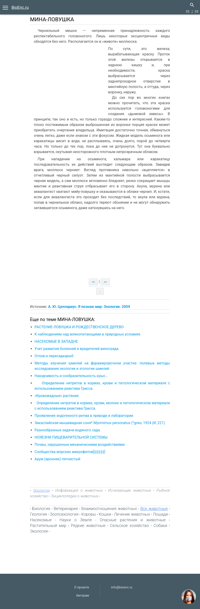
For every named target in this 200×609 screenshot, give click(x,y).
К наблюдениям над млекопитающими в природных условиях (87, 334)
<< (187, 11)
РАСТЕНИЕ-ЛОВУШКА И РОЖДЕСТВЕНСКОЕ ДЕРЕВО (79, 327)
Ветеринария (66, 508)
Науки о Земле (76, 519)
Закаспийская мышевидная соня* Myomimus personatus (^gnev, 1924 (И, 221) (100, 423)
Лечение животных (132, 514)
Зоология (41, 490)
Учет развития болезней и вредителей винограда (77, 349)
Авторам (82, 595)
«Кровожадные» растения (57, 396)
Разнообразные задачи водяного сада (67, 430)
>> (196, 11)
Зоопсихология (64, 514)
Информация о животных (79, 490)
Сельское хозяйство (129, 525)
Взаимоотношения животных (109, 508)
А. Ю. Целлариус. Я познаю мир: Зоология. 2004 (89, 306)
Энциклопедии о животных (74, 496)
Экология (39, 531)
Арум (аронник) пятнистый (57, 459)
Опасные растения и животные (133, 519)
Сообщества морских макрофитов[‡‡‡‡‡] (70, 452)
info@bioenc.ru (121, 587)
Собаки (160, 525)
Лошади (160, 514)
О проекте (81, 587)
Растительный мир (48, 525)
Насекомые (41, 519)
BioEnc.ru (20, 7)
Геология (38, 514)
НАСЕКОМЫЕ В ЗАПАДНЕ (56, 341)
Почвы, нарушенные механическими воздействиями (80, 444)
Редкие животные (88, 525)
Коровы (88, 514)
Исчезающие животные (129, 490)
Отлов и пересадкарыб (54, 356)
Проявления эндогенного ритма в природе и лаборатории (84, 415)
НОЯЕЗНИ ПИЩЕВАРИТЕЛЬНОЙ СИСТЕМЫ (71, 437)
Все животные (154, 508)
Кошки (105, 514)
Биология (41, 508)
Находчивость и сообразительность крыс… (71, 376)
